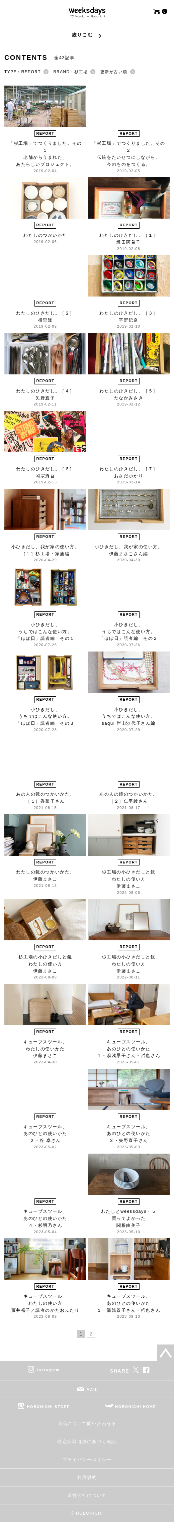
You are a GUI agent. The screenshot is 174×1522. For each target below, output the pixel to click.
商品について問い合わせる (87, 1423)
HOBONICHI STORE (48, 1407)
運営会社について (86, 1495)
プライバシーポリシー (87, 1459)
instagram (48, 1370)
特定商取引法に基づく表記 (87, 1441)
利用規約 (87, 1477)
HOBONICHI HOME (135, 1407)
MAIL (92, 1390)
